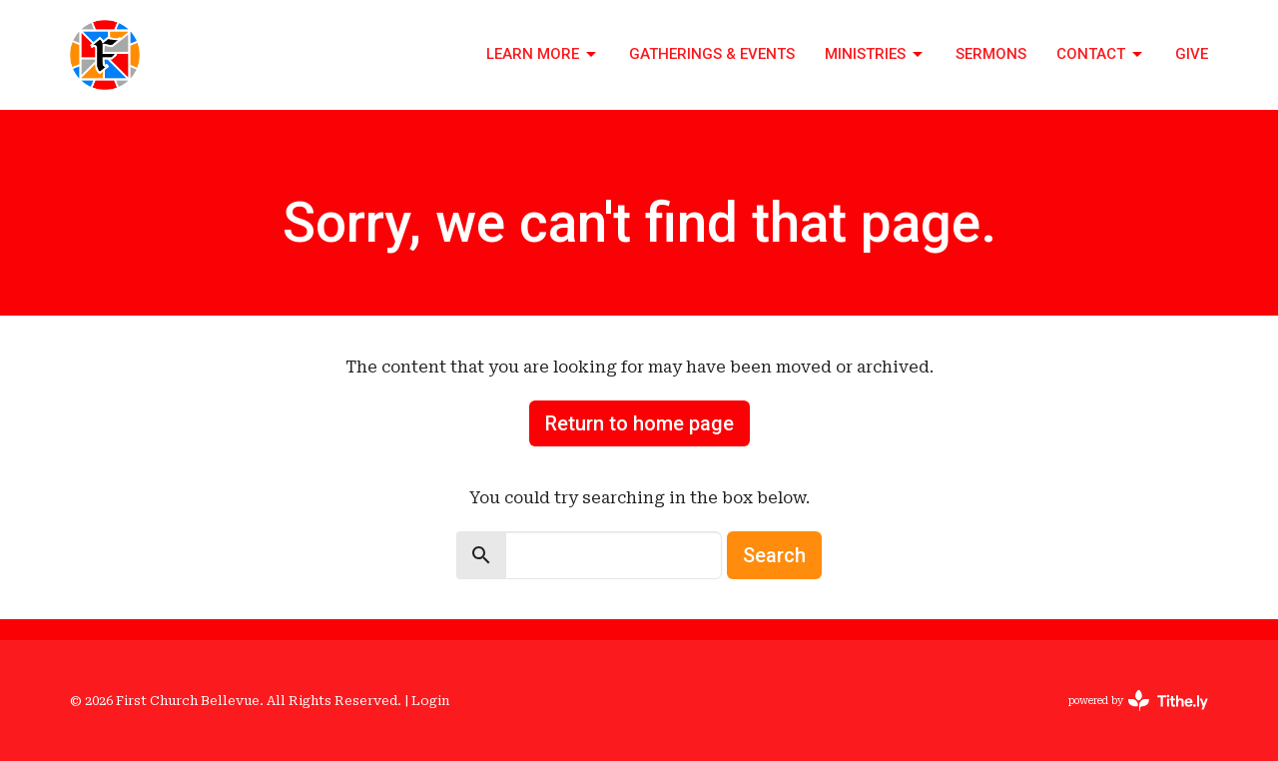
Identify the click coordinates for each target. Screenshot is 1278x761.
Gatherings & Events (712, 54)
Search (774, 555)
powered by (1138, 700)
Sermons (991, 54)
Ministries (875, 55)
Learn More (542, 55)
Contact (1100, 55)
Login (430, 700)
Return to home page (639, 423)
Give (1191, 54)
